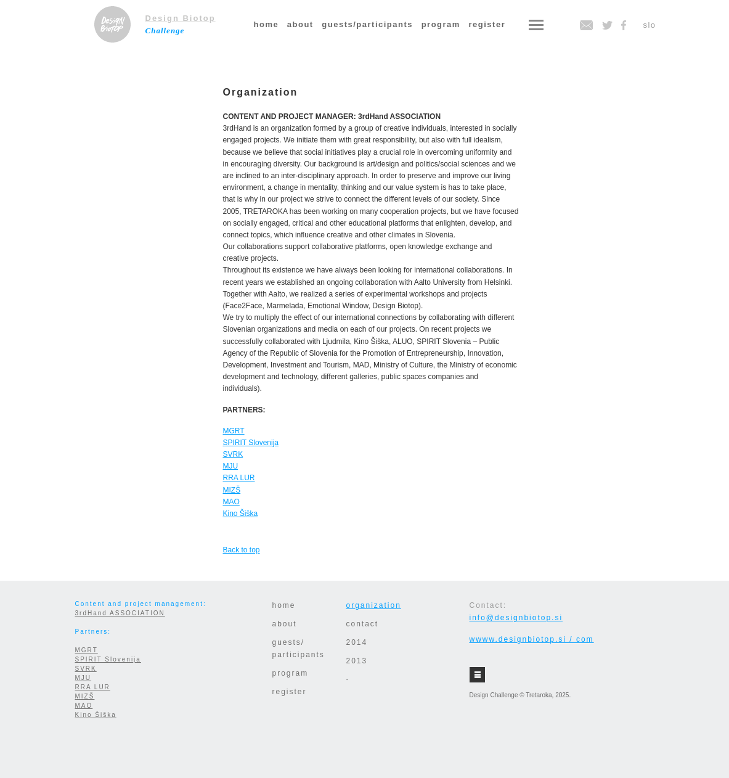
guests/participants (367, 24)
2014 (357, 642)
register (487, 24)
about (300, 24)
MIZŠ (232, 490)
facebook (623, 25)
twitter (607, 25)
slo (649, 25)
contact (362, 624)
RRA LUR (239, 477)
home (266, 24)
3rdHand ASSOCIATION (120, 613)
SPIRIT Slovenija (251, 442)
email (587, 25)
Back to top (241, 550)
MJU (230, 466)
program (441, 24)
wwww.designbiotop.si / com (532, 639)
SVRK (233, 454)
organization (373, 605)
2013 (357, 661)
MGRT (234, 431)
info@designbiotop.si (516, 617)
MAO (231, 502)
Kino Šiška (240, 513)
